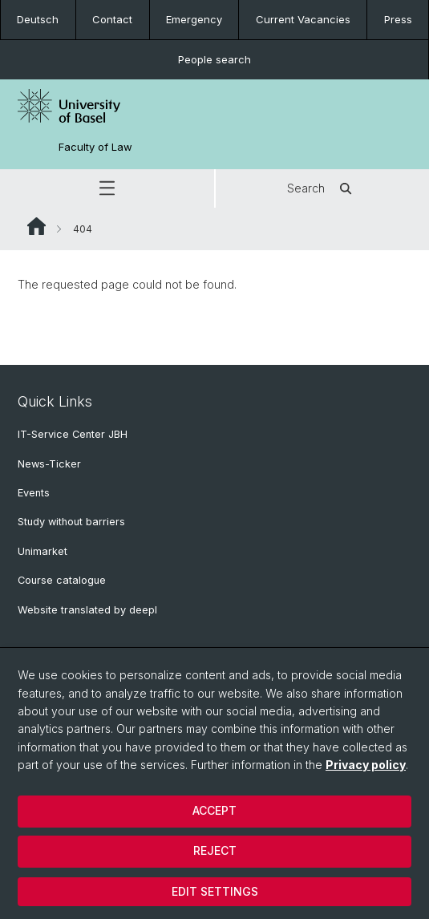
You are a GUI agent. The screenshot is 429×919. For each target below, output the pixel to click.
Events (34, 493)
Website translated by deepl (87, 610)
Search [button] (322, 188)
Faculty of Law (95, 147)
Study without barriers (71, 522)
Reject (215, 850)
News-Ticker (49, 464)
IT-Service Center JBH (72, 434)
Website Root (36, 226)
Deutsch (38, 19)
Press (398, 19)
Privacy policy (366, 764)
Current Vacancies (303, 19)
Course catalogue (62, 580)
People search (214, 59)
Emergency (194, 19)
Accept (214, 810)
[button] (107, 188)
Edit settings (215, 891)
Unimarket (42, 551)
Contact (112, 19)
